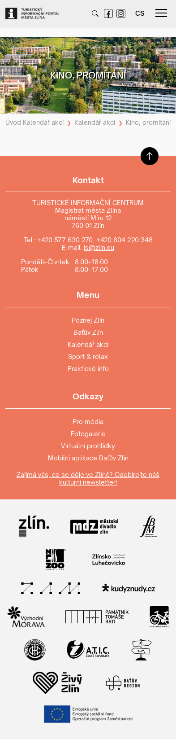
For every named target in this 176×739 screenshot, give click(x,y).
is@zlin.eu (99, 247)
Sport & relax (88, 356)
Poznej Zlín (88, 320)
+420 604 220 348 (124, 240)
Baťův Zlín (88, 332)
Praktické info (88, 368)
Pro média (88, 421)
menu (161, 13)
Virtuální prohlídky (88, 446)
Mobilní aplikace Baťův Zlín (88, 458)
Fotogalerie (88, 433)
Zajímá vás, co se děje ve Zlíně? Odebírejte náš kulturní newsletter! (88, 478)
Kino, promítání (148, 122)
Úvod (13, 122)
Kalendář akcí (43, 122)
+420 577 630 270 (65, 240)
